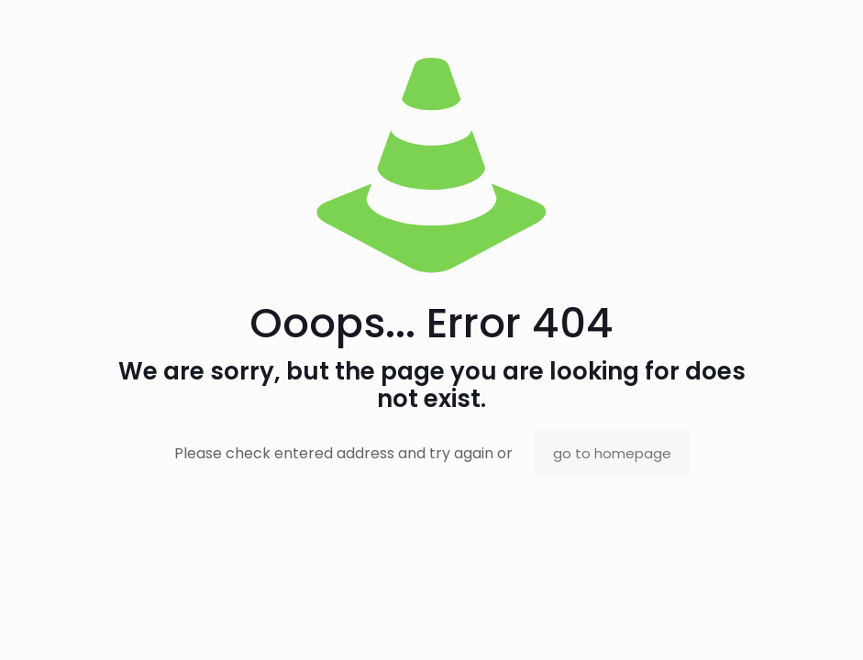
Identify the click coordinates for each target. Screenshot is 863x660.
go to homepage (612, 453)
